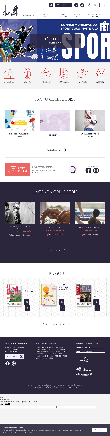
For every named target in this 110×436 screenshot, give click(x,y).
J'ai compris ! (99, 430)
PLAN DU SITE (32, 385)
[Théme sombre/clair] (88, 5)
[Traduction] (102, 5)
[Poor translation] (7, 404)
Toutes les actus (54, 150)
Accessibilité (70, 385)
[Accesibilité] (95, 5)
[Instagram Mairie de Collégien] (76, 5)
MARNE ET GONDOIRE (84, 351)
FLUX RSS (79, 385)
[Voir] (26, 302)
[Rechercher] (51, 5)
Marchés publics (83, 347)
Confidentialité (58, 385)
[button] (63, 5)
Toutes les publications (54, 324)
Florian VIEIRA (73, 387)
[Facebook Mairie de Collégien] (82, 5)
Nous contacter (12, 356)
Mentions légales (44, 385)
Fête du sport (55, 41)
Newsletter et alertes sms (87, 344)
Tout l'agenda (53, 250)
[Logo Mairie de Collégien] (11, 10)
